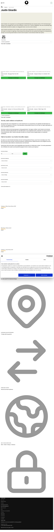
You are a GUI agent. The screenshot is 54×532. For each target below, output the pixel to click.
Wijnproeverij (3, 501)
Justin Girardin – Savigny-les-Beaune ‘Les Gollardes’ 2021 (38, 73)
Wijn (2, 72)
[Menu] (3, 3)
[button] (51, 3)
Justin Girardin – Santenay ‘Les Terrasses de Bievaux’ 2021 (12, 109)
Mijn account (3, 507)
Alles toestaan (44, 275)
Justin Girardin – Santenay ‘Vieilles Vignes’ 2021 (36, 109)
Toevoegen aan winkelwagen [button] (13, 77)
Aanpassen (27, 275)
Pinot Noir (18, 71)
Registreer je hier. (4, 524)
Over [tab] (45, 259)
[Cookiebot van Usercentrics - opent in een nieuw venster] (47, 256)
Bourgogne (3, 71)
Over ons (2, 499)
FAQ (1, 509)
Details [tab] (27, 259)
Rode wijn (22, 71)
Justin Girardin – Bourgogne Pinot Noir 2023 (9, 73)
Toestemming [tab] (9, 259)
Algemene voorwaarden (5, 510)
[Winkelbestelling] (26, 42)
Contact (2, 512)
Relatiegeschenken (4, 504)
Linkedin (2, 518)
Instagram (3, 517)
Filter (25, 153)
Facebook (3, 515)
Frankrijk (7, 71)
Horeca (2, 503)
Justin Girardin (13, 71)
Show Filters (3, 37)
